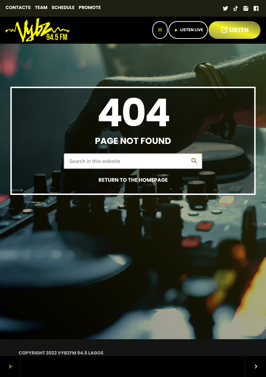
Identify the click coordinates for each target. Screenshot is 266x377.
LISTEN (234, 30)
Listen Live (188, 30)
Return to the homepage (133, 180)
